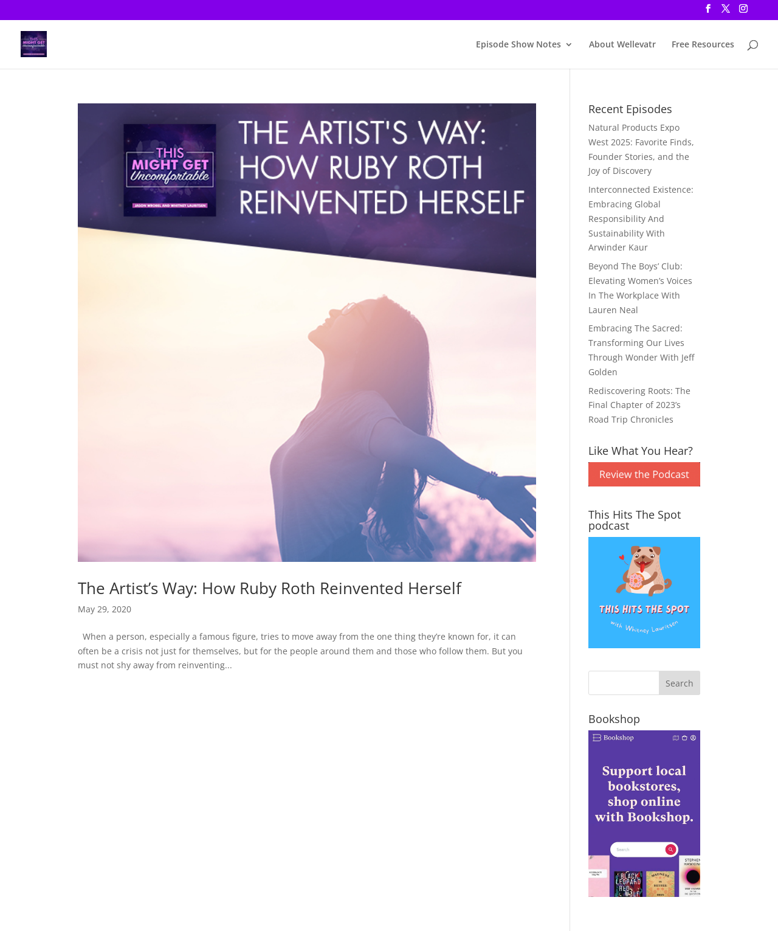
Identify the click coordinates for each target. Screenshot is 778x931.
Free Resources (703, 45)
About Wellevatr (622, 45)
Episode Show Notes (518, 45)
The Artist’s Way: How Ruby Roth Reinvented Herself (269, 588)
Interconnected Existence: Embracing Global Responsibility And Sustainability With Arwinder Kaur (641, 218)
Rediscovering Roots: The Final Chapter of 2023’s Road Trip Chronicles (639, 405)
